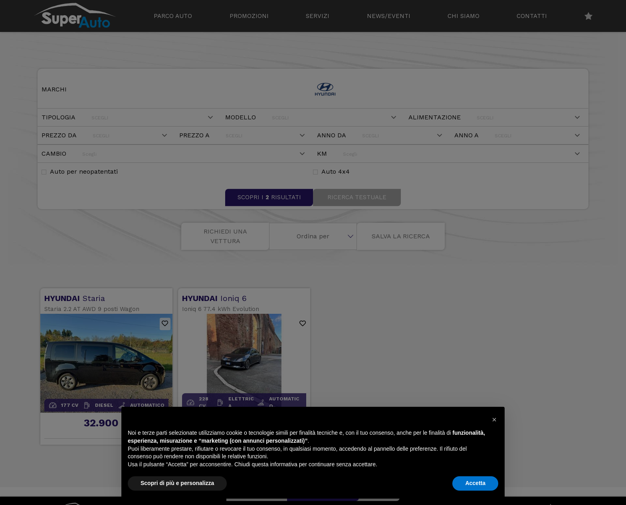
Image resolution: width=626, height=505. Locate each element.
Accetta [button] (475, 483)
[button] (494, 419)
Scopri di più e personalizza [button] (177, 483)
